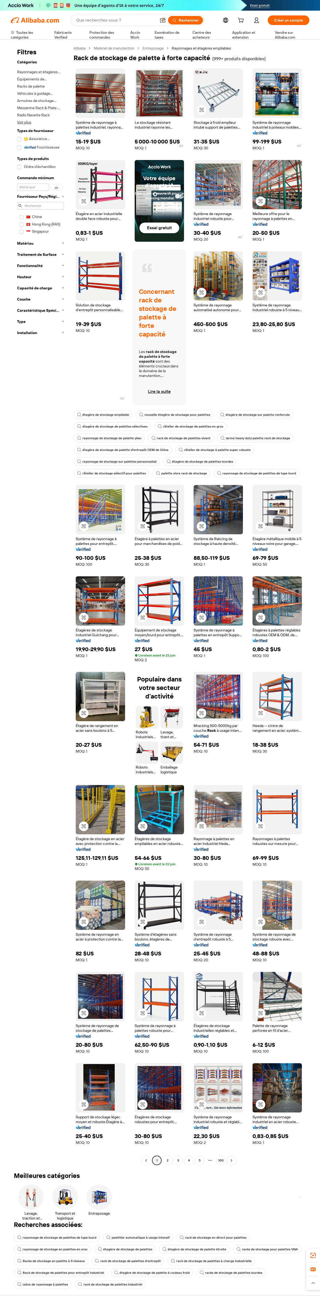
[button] (162, 20)
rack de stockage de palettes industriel (110, 1284)
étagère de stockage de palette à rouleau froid (152, 1273)
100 (221, 1160)
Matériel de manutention (114, 48)
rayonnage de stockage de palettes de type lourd (256, 473)
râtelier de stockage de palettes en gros (190, 426)
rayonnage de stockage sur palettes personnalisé (117, 461)
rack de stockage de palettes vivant (180, 438)
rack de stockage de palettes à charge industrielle (211, 1261)
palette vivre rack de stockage (181, 473)
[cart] (242, 21)
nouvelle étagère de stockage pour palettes (174, 415)
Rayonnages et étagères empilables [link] (201, 48)
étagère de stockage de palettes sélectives (112, 426)
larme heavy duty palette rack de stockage (255, 438)
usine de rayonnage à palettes (42, 1284)
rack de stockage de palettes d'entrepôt (128, 1261)
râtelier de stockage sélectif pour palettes (111, 473)
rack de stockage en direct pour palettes (213, 1237)
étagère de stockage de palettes (125, 1249)
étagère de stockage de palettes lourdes (200, 461)
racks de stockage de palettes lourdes (231, 1273)
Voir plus (24, 122)
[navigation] (40, 605)
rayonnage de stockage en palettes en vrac (52, 1249)
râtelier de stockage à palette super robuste (215, 450)
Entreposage (153, 48)
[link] (313, 1255)
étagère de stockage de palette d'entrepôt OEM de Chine (123, 450)
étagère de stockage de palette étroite (194, 1249)
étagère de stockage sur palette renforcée (255, 415)
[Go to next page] (231, 1160)
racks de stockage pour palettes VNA (267, 1249)
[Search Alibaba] (115, 20)
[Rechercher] (185, 20)
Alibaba (80, 48)
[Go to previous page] (146, 1160)
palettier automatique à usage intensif (138, 1237)
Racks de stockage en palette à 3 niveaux (51, 1261)
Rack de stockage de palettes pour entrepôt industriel (60, 1273)
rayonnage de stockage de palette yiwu (109, 438)
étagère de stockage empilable (103, 415)
